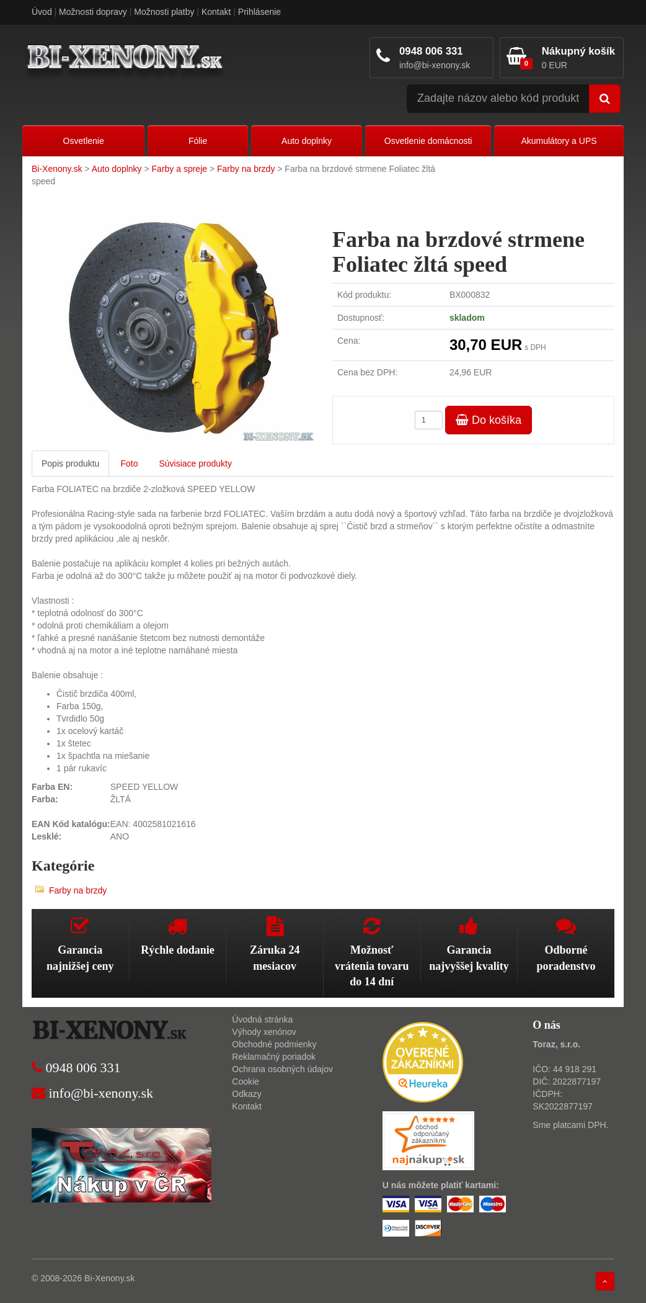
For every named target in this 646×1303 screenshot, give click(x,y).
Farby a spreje (179, 169)
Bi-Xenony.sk (57, 169)
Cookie (245, 1081)
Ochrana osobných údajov (282, 1069)
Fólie (197, 141)
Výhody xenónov (264, 1032)
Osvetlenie (83, 141)
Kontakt (216, 12)
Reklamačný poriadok (274, 1057)
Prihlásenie (259, 12)
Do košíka (488, 420)
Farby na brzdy (246, 169)
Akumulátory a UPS (558, 141)
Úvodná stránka (262, 1019)
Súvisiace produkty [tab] (195, 463)
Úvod (42, 12)
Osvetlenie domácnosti (428, 141)
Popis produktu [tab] (70, 463)
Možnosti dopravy (93, 12)
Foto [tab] (129, 463)
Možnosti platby (164, 12)
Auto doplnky (306, 141)
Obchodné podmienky (274, 1044)
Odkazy (246, 1094)
